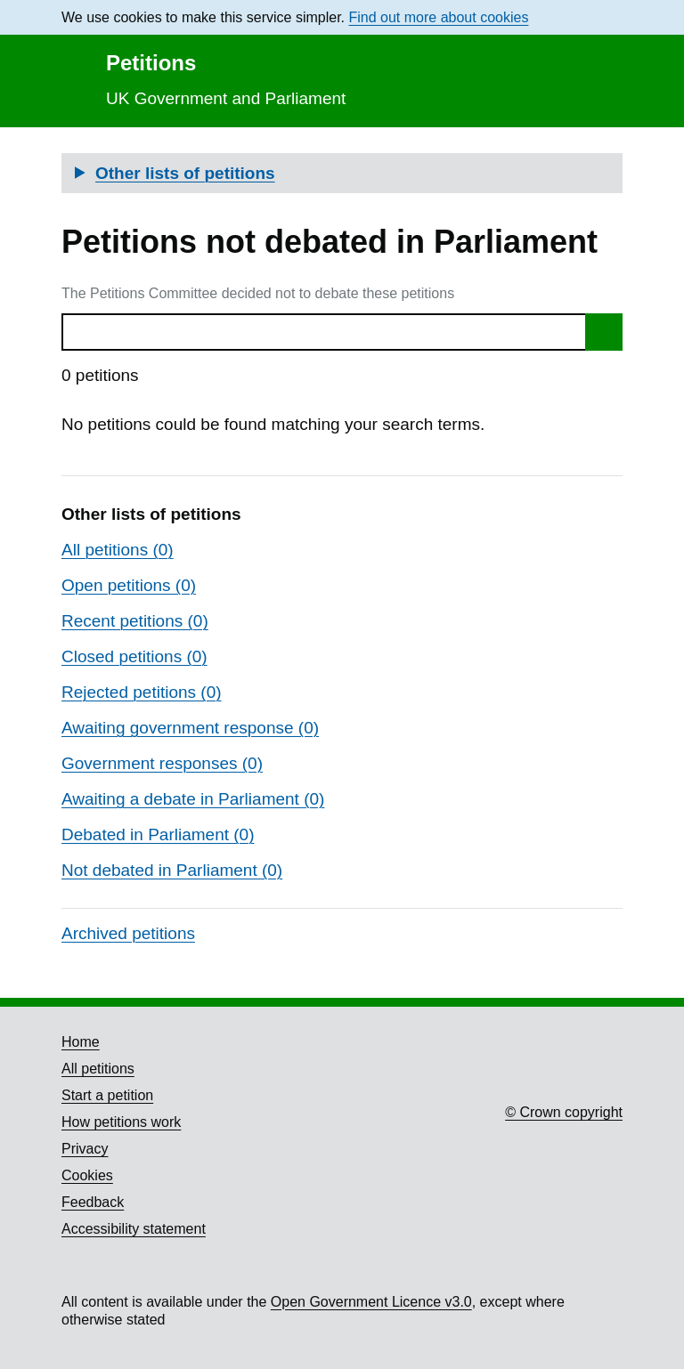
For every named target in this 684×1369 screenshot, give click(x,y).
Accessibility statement (133, 1228)
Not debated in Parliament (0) (171, 870)
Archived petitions (128, 933)
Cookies (87, 1175)
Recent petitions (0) (134, 621)
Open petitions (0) (128, 585)
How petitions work (121, 1122)
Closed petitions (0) (134, 656)
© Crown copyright (564, 1112)
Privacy (84, 1148)
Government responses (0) (162, 763)
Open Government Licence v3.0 (371, 1301)
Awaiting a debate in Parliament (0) (192, 799)
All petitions (97, 1068)
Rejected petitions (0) (141, 692)
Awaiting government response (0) (190, 727)
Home (80, 1041)
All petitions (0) (117, 549)
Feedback (92, 1202)
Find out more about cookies (439, 17)
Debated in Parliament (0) (158, 834)
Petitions (151, 63)
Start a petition (107, 1095)
